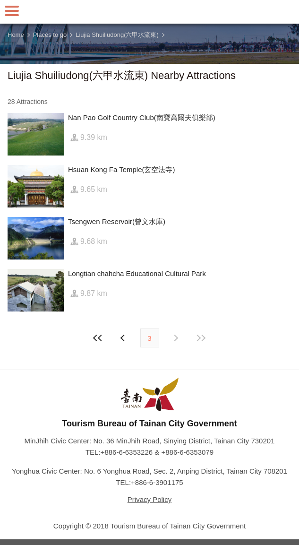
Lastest (201, 338)
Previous (175, 338)
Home (16, 34)
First (97, 338)
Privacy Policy (149, 499)
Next (123, 338)
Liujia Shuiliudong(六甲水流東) (117, 34)
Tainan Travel (149, 11)
